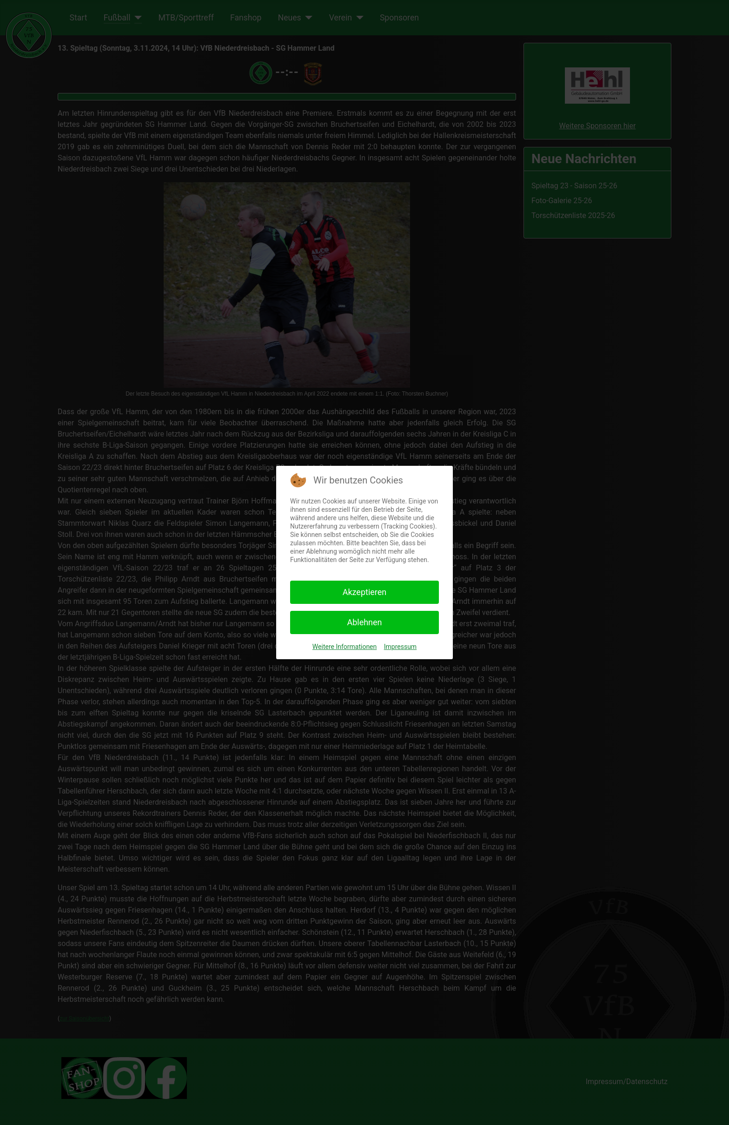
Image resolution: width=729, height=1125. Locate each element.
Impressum (400, 646)
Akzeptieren (365, 592)
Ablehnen (364, 622)
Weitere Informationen (344, 646)
